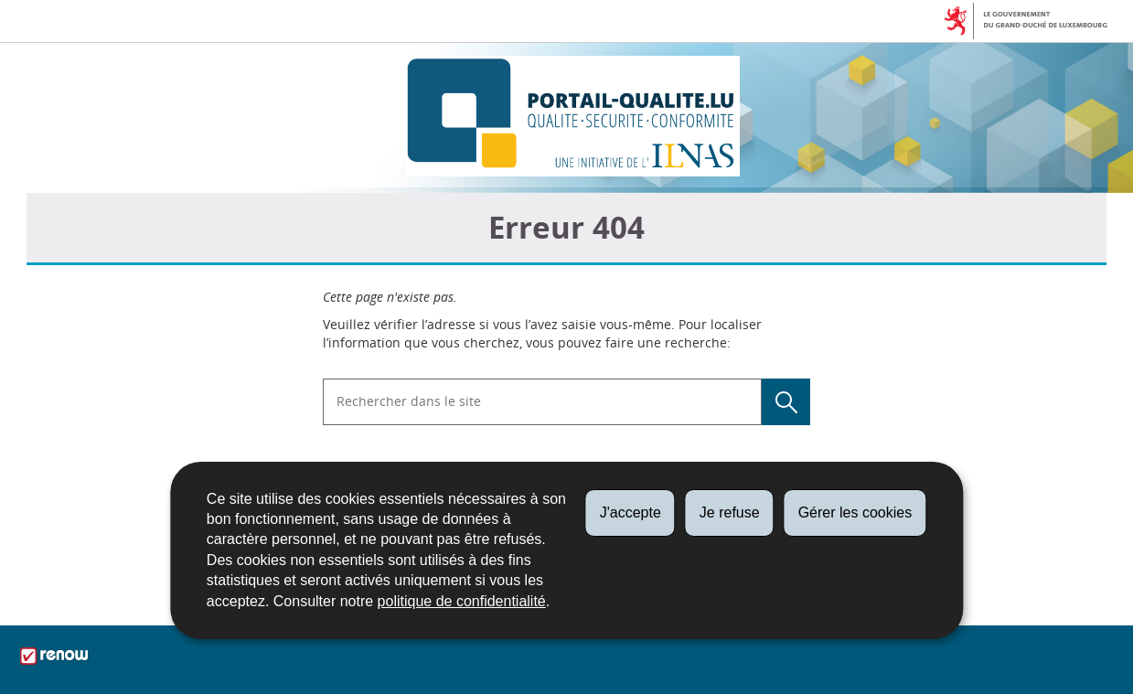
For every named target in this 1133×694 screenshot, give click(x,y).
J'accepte (630, 512)
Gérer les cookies (855, 512)
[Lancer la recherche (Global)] (786, 402)
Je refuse (730, 512)
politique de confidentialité (462, 601)
